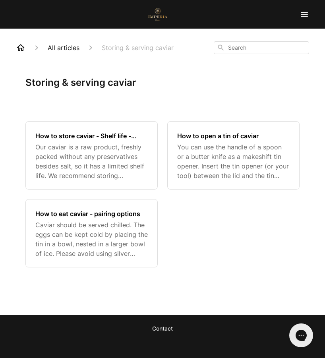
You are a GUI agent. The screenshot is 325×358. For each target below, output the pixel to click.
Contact (162, 328)
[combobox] (261, 47)
